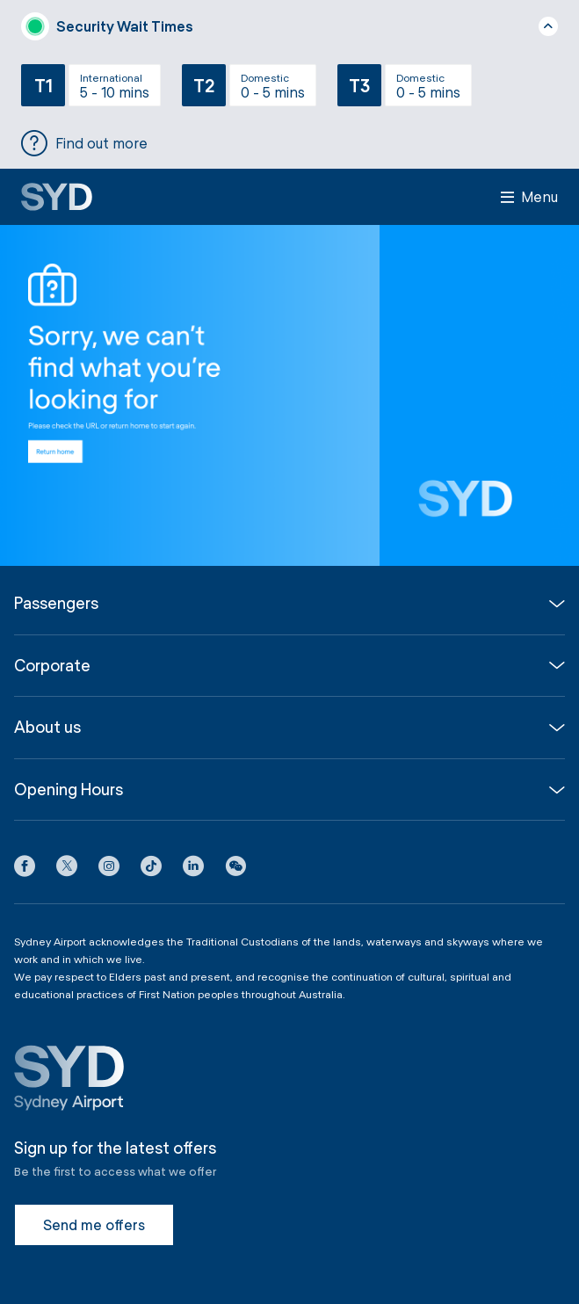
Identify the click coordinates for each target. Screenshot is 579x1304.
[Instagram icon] (108, 869)
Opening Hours (68, 789)
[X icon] (66, 869)
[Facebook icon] (24, 869)
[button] (235, 869)
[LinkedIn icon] (193, 869)
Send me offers (94, 1224)
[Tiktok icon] (151, 869)
